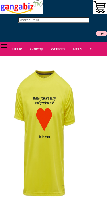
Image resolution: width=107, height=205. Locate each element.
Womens (58, 49)
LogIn (101, 33)
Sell (93, 49)
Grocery (36, 49)
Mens (77, 49)
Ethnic (17, 49)
